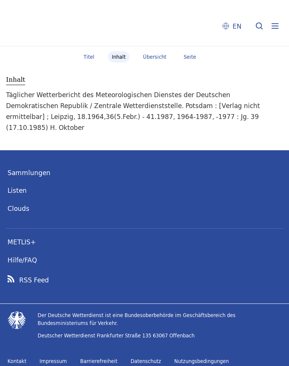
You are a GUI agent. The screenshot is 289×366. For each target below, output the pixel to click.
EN (237, 26)
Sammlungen (29, 172)
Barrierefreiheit (98, 361)
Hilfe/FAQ (22, 260)
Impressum (53, 361)
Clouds (18, 208)
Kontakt (17, 361)
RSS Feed (34, 280)
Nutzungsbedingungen (201, 361)
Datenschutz (146, 361)
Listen (17, 190)
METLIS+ (22, 241)
